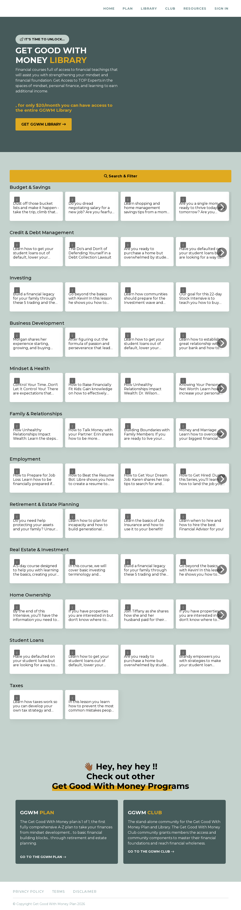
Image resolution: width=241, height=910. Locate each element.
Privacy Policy (28, 892)
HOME (109, 9)
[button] (222, 207)
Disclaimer (85, 892)
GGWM (37, 813)
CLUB (170, 9)
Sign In (221, 9)
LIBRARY (149, 9)
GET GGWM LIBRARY (43, 124)
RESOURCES (195, 9)
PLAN (128, 9)
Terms (58, 892)
